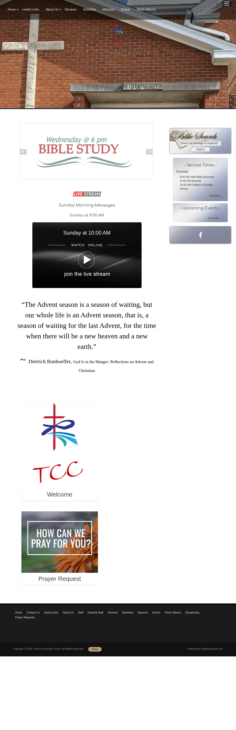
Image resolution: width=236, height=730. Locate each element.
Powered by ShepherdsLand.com (205, 712)
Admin (95, 713)
